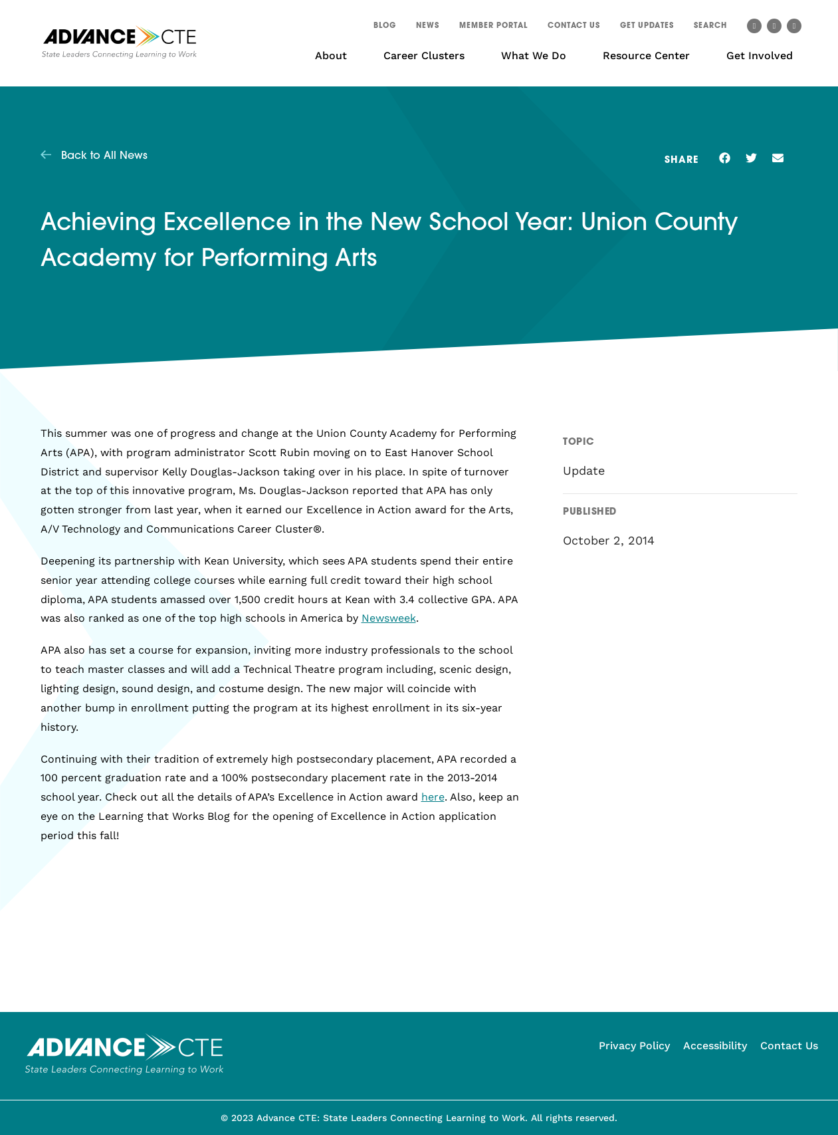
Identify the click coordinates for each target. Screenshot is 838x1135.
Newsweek (389, 618)
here (433, 797)
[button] (710, 28)
